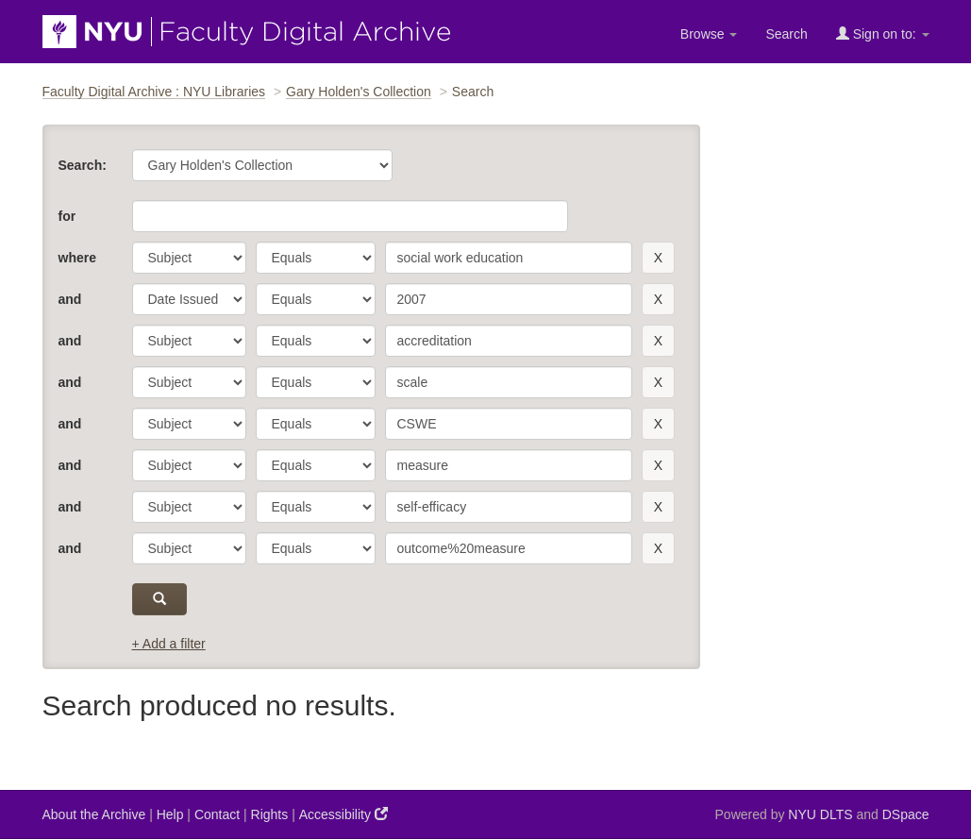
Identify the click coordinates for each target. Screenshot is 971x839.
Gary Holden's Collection (358, 91)
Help (170, 814)
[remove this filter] (658, 258)
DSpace (905, 814)
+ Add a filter (169, 643)
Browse (709, 34)
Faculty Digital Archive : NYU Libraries (154, 91)
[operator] (316, 258)
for (67, 216)
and (70, 299)
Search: (83, 165)
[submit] (160, 599)
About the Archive (94, 814)
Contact (217, 814)
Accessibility (343, 814)
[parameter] (189, 258)
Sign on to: (882, 33)
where (77, 257)
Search (786, 34)
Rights (270, 814)
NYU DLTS (820, 814)
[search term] (508, 258)
